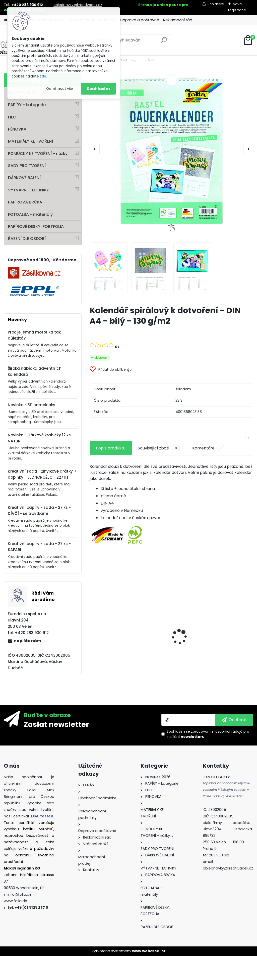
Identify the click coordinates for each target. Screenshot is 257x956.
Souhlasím (98, 89)
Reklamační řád (177, 20)
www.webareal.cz (149, 950)
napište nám (27, 641)
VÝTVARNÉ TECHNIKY (28, 190)
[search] (164, 42)
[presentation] (95, 149)
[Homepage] (5, 20)
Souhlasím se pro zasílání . (208, 734)
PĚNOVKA (17, 129)
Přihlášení (216, 4)
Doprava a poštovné (139, 20)
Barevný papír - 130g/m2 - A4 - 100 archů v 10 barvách (112, 650)
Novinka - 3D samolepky (31, 404)
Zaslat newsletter (56, 724)
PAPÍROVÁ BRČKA (25, 202)
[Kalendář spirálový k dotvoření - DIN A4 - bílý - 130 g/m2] (171, 148)
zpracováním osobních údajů (216, 731)
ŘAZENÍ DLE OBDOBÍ (27, 238)
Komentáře (208, 448)
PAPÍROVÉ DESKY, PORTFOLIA (36, 226)
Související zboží (159, 448)
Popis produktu (110, 448)
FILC (12, 117)
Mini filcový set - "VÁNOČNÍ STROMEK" (224, 652)
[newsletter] (234, 720)
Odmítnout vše (59, 88)
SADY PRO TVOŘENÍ (27, 166)
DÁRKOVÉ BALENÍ (24, 178)
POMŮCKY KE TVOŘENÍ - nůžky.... (40, 153)
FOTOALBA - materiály (30, 214)
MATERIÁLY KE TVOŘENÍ (30, 141)
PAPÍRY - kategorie (27, 105)
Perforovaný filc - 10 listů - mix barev (168, 644)
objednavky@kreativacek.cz (77, 4)
